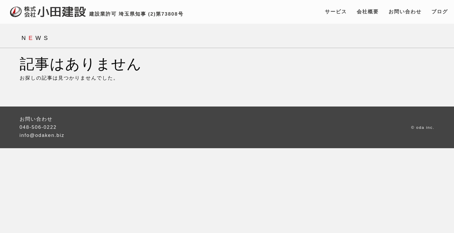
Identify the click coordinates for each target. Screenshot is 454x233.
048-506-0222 (38, 128)
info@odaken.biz (42, 136)
